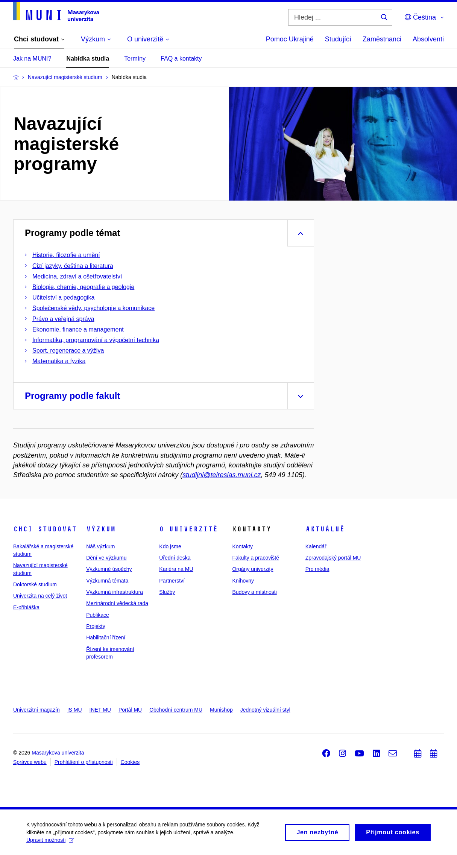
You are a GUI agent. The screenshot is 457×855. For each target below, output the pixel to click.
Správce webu (30, 762)
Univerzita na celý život (40, 596)
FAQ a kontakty (181, 58)
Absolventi (428, 39)
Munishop (221, 710)
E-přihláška (26, 607)
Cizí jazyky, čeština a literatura (72, 266)
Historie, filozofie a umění (66, 255)
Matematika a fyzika (58, 361)
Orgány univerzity (252, 569)
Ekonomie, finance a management (78, 329)
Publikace (97, 615)
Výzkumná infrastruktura (114, 592)
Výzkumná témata (107, 581)
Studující (338, 39)
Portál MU (130, 710)
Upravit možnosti (50, 843)
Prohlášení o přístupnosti (84, 762)
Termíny (135, 58)
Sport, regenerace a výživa (68, 350)
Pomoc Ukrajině (290, 39)
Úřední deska (174, 558)
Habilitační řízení (105, 637)
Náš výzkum (100, 546)
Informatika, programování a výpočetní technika (95, 340)
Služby (167, 592)
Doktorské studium (35, 584)
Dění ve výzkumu (106, 558)
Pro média (317, 569)
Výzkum (100, 529)
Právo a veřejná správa (63, 319)
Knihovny (243, 581)
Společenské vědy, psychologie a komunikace (93, 308)
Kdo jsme (170, 546)
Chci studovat (45, 529)
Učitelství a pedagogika (63, 297)
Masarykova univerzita (58, 753)
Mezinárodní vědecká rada (117, 603)
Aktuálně (325, 529)
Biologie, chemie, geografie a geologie (83, 287)
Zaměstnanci (382, 39)
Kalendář (315, 546)
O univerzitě (188, 529)
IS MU (74, 710)
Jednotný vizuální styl (265, 710)
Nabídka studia (87, 58)
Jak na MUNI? (32, 58)
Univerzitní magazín (36, 710)
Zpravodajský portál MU (333, 558)
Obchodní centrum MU (175, 710)
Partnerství (172, 581)
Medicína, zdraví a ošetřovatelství (77, 276)
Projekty (95, 626)
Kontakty (242, 546)
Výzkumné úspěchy (109, 569)
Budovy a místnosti (254, 592)
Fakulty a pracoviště (255, 558)
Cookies (130, 762)
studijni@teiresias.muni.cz (221, 475)
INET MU (100, 710)
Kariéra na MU (176, 569)
